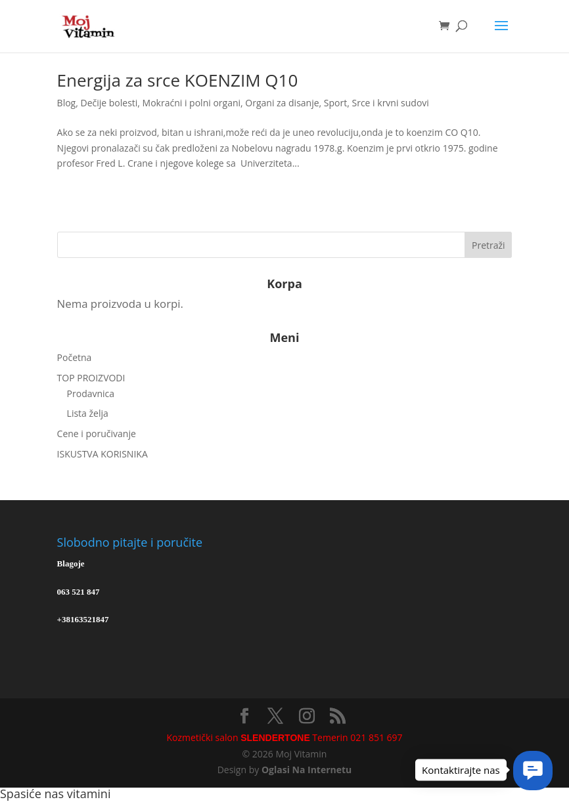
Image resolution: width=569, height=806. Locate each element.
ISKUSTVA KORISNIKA (102, 454)
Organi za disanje (282, 102)
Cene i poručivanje (96, 433)
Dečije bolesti (108, 102)
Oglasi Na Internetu (307, 769)
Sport (335, 102)
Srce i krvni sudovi (390, 102)
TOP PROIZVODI (91, 377)
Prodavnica (91, 393)
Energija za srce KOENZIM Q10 (177, 80)
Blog (66, 102)
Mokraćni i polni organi (191, 102)
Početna (74, 357)
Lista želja (87, 413)
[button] (533, 770)
